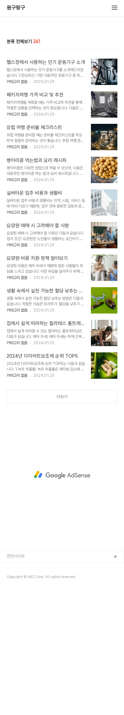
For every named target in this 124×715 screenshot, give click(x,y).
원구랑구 (16, 8)
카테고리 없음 (17, 205)
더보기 (62, 520)
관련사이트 (16, 679)
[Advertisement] (62, 89)
